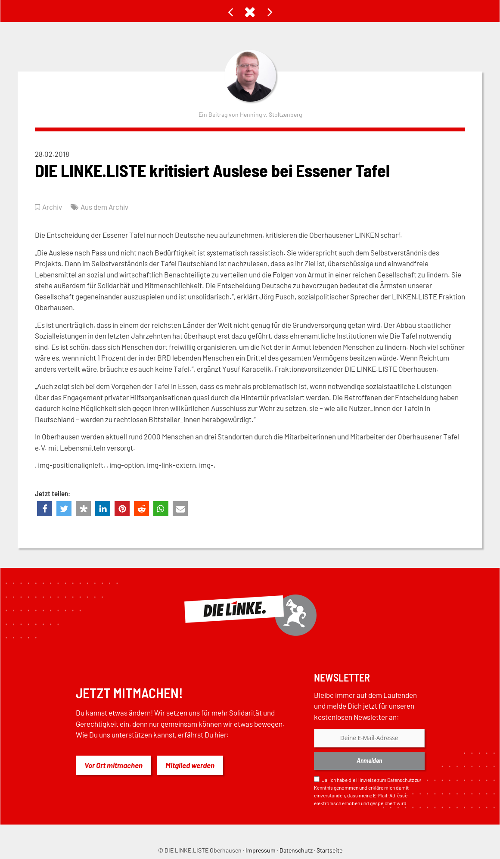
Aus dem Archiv (104, 206)
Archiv (52, 206)
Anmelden (369, 760)
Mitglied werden (189, 765)
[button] (44, 508)
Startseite (329, 850)
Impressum (260, 850)
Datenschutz (400, 780)
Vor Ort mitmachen (113, 765)
